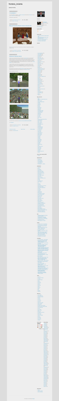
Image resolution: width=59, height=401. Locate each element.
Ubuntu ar (39, 283)
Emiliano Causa (40, 196)
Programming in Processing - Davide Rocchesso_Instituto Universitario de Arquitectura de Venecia (42, 241)
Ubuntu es (39, 284)
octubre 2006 (45, 340)
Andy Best (39, 183)
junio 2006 (45, 336)
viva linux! (39, 298)
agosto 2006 (45, 338)
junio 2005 (45, 325)
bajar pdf (39, 155)
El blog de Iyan (39, 304)
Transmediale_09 (40, 92)
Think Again (39, 149)
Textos (38, 73)
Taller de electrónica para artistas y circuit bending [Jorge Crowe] (43, 37)
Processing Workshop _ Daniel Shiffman (43, 239)
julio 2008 (45, 361)
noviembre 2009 (46, 377)
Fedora (39, 286)
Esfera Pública (39, 117)
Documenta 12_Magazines (41, 76)
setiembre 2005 (46, 327)
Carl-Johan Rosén (40, 195)
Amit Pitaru (39, 190)
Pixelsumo (39, 143)
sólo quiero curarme (40, 146)
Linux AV (39, 308)
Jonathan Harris (40, 191)
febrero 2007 (45, 345)
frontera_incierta (15, 4)
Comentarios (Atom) (15, 130)
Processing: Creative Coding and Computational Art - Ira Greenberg (42, 217)
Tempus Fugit (39, 147)
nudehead (39, 137)
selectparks (12, 122)
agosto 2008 (45, 362)
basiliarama (39, 104)
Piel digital (39, 142)
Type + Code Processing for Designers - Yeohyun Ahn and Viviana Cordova (43, 232)
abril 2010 (45, 382)
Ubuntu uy (39, 281)
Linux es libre (39, 314)
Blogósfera (13, 51)
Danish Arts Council (27, 69)
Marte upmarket (40, 134)
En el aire (39, 116)
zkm (38, 93)
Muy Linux (39, 297)
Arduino (39, 64)
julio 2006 (45, 337)
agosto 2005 (45, 326)
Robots (39, 78)
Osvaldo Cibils (39, 140)
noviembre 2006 (46, 341)
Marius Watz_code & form (41, 173)
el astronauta (39, 114)
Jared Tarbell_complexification (41, 187)
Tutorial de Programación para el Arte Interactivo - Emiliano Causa (42, 228)
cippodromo (39, 109)
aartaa (38, 98)
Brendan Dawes (40, 192)
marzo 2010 (45, 381)
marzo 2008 (45, 357)
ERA (38, 66)
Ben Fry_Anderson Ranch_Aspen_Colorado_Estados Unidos (43, 257)
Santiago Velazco (40, 144)
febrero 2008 (45, 356)
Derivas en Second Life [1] (15, 56)
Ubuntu (39, 280)
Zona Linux (39, 301)
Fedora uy (39, 287)
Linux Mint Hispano (40, 279)
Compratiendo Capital (40, 110)
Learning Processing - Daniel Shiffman (42, 218)
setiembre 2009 (46, 375)
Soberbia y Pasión (40, 81)
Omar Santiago (40, 139)
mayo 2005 (45, 324)
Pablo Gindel (39, 141)
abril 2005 (45, 323)
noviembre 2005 (46, 329)
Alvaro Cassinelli (40, 100)
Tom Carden (39, 189)
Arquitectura (39, 75)
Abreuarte (30, 14)
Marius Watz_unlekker (40, 171)
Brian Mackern (39, 107)
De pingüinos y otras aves (41, 312)
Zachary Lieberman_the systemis (42, 185)
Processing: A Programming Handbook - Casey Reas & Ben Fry (43, 215)
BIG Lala (39, 105)
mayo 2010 (45, 383)
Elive (38, 289)
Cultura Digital (16, 51)
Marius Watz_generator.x (41, 172)
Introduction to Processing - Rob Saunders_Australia (42, 264)
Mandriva (39, 290)
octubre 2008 (45, 364)
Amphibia (39, 102)
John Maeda (39, 169)
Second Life (19, 51)
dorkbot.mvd (39, 71)
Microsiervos (39, 135)
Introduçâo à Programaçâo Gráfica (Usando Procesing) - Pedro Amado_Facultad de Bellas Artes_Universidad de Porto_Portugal (43, 248)
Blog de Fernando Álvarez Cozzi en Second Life (20, 25)
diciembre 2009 (46, 378)
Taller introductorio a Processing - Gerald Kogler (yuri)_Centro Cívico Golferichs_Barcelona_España (43, 266)
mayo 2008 (45, 359)
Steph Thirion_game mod (41, 194)
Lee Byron (39, 188)
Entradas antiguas (32, 129)
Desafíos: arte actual (21, 14)
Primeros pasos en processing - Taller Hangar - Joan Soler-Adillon (42, 234)
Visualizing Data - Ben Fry (41, 219)
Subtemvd (13, 15)
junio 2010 (45, 384)
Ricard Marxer (39, 201)
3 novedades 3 (12, 13)
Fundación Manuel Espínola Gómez (42, 119)
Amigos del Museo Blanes (41, 101)
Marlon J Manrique (40, 200)
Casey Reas (39, 167)
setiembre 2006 (46, 339)
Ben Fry (39, 168)
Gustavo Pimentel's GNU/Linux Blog (42, 306)
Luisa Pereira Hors (40, 132)
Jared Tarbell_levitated (40, 186)
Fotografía (39, 65)
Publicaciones (39, 79)
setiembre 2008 (46, 363)
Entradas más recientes (13, 129)
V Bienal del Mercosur (40, 69)
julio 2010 (45, 385)
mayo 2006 (45, 335)
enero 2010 (45, 379)
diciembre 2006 (46, 343)
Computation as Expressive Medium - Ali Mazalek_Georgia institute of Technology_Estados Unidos (43, 270)
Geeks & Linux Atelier (40, 302)
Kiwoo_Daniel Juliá (40, 255)
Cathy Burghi (39, 108)
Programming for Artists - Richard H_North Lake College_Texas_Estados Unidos (43, 268)
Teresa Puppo (39, 148)
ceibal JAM (39, 82)
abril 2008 (45, 358)
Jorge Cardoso (39, 199)
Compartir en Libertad (40, 296)
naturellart (39, 136)
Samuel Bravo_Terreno (41, 198)
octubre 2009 (45, 376)
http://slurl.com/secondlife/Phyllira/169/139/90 (25, 120)
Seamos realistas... (40, 303)
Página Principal (23, 129)
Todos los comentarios (41, 31)
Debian (39, 288)
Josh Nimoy (39, 184)
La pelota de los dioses (41, 68)
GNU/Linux (39, 72)
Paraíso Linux (39, 313)
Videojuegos (39, 74)
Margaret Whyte (40, 133)
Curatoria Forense (40, 112)
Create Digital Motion (40, 111)
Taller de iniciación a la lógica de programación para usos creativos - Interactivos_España (42, 273)
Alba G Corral (39, 197)
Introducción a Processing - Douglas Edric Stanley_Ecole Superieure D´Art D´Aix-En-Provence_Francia (43, 251)
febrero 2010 (45, 380)
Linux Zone (39, 299)
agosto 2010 (45, 386)
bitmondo (39, 106)
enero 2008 (45, 355)
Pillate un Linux (40, 310)
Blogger (34, 398)
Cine (38, 77)
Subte (38, 145)
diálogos (39, 94)
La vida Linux (39, 300)
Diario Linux (39, 311)
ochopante (39, 138)
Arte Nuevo (39, 103)
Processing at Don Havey (41, 229)
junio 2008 (45, 360)
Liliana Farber (39, 131)
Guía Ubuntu (39, 282)
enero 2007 (45, 344)
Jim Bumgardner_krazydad (41, 193)
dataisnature (39, 113)
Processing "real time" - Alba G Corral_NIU (43, 260)
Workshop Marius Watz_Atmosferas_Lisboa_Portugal (42, 252)
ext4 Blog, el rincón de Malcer (41, 305)
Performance (39, 70)
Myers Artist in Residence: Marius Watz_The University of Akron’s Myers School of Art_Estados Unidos (42, 259)
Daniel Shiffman (40, 170)
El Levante (39, 115)
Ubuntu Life (39, 285)
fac (38, 118)
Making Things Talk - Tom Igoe (41, 220)
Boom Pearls (22, 68)
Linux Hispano (39, 309)
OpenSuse (39, 291)
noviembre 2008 (46, 365)
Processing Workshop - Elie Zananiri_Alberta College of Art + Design (43, 254)
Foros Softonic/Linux (40, 307)
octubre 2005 (45, 328)
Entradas (39, 30)
